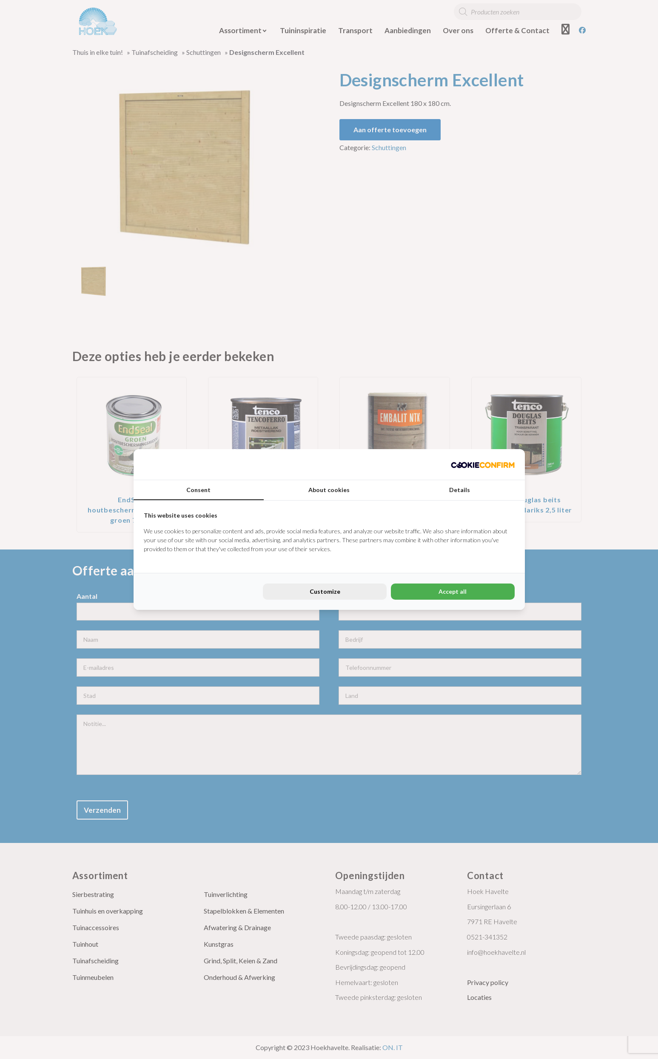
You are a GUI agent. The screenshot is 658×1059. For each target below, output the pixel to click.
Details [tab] (459, 489)
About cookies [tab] (329, 489)
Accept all (453, 591)
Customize (325, 591)
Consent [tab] (198, 489)
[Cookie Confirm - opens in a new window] (483, 464)
